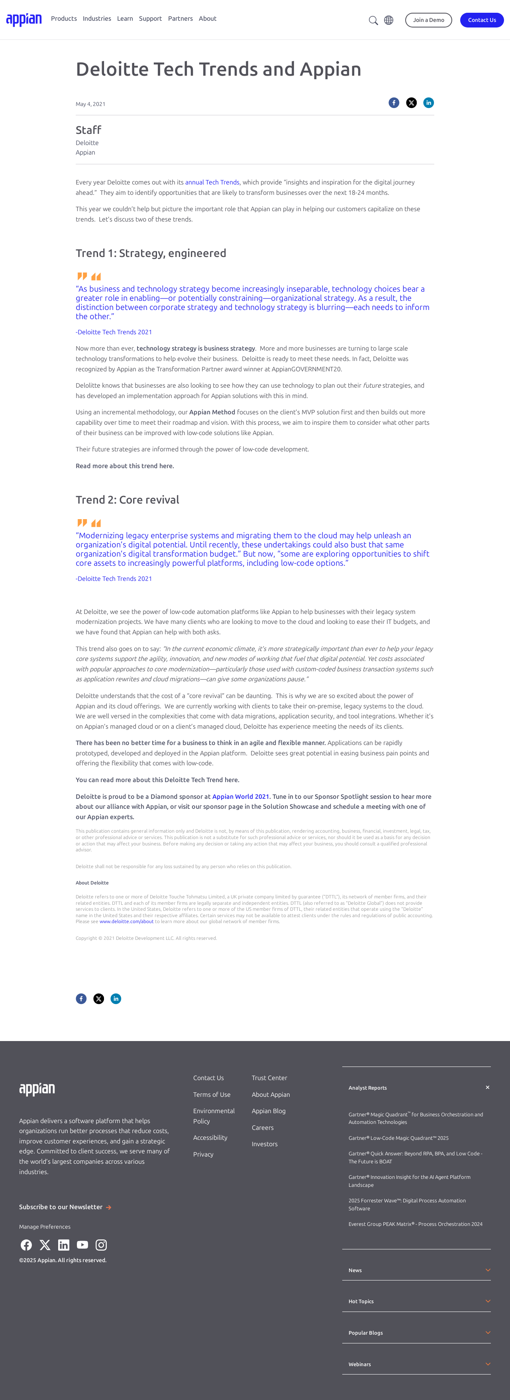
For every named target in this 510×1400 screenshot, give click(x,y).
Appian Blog (269, 1111)
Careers (263, 1127)
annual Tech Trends (212, 182)
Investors (265, 1144)
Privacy (203, 1154)
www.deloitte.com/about (127, 921)
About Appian (271, 1094)
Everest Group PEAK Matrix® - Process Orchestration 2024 (416, 1224)
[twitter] (411, 102)
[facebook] (394, 102)
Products (64, 18)
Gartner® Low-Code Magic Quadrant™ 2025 (399, 1138)
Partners (180, 18)
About (208, 18)
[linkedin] (428, 102)
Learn (125, 18)
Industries (97, 18)
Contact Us (208, 1078)
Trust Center (269, 1078)
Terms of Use (212, 1094)
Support (150, 18)
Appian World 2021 (240, 796)
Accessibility (210, 1137)
